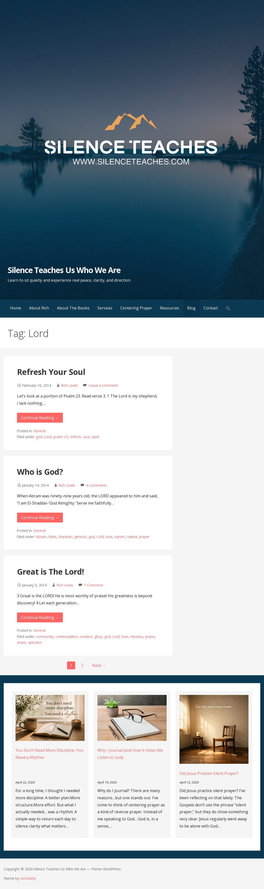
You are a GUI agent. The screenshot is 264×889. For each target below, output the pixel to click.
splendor (35, 642)
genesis (80, 536)
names (119, 536)
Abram (41, 536)
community (44, 636)
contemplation (66, 636)
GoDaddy (28, 878)
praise (150, 636)
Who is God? (40, 471)
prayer (144, 536)
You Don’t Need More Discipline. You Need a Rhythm (49, 754)
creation (86, 636)
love (109, 536)
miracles (136, 636)
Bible (52, 536)
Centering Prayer (136, 308)
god (39, 436)
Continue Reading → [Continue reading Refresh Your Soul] (40, 417)
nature (132, 536)
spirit (95, 436)
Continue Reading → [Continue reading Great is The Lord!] (40, 617)
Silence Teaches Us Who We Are (64, 270)
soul (86, 436)
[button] (228, 309)
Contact (211, 308)
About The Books (73, 308)
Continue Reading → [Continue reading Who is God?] (40, 517)
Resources (169, 308)
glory (98, 636)
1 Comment (93, 585)
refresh (75, 436)
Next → (99, 665)
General (39, 431)
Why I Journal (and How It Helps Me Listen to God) (130, 754)
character (65, 536)
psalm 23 (60, 436)
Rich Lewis (69, 385)
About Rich (39, 308)
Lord (47, 436)
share (21, 642)
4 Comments (96, 485)
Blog (191, 308)
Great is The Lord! (50, 571)
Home (15, 308)
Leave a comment (103, 385)
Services (104, 308)
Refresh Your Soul (51, 372)
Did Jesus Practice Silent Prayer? (208, 773)
